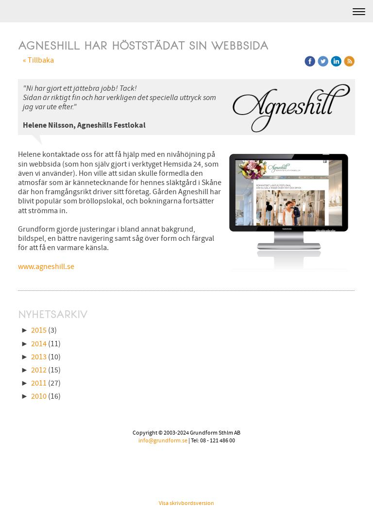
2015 (39, 330)
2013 (39, 357)
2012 (39, 370)
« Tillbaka (38, 60)
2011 (39, 383)
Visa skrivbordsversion (186, 503)
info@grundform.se (162, 440)
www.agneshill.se (46, 266)
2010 (39, 396)
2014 (39, 344)
